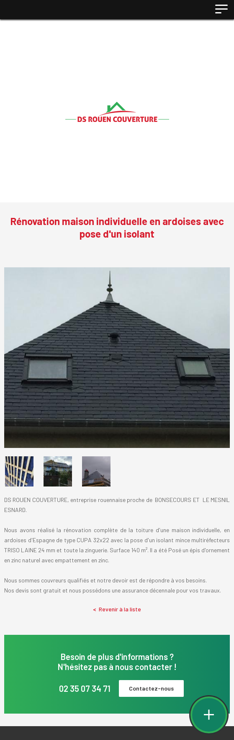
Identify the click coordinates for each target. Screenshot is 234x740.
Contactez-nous (151, 688)
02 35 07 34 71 (85, 688)
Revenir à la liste (117, 609)
